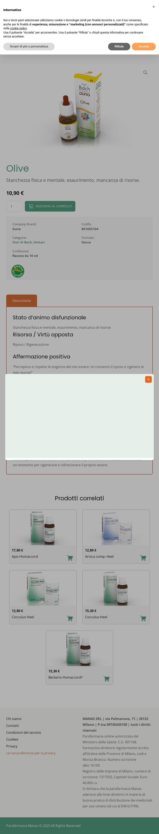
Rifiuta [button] (119, 46)
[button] (153, 6)
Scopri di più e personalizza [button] (29, 46)
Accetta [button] (144, 46)
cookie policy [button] (18, 28)
